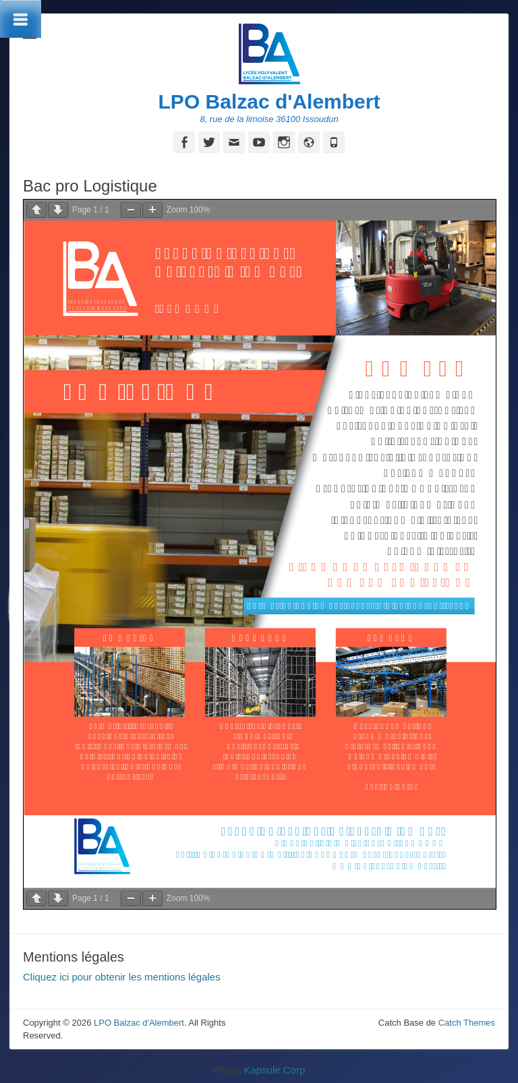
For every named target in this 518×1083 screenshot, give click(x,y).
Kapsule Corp (274, 1070)
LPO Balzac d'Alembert (269, 101)
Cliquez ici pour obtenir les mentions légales (122, 977)
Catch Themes (466, 1023)
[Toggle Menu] (20, 19)
